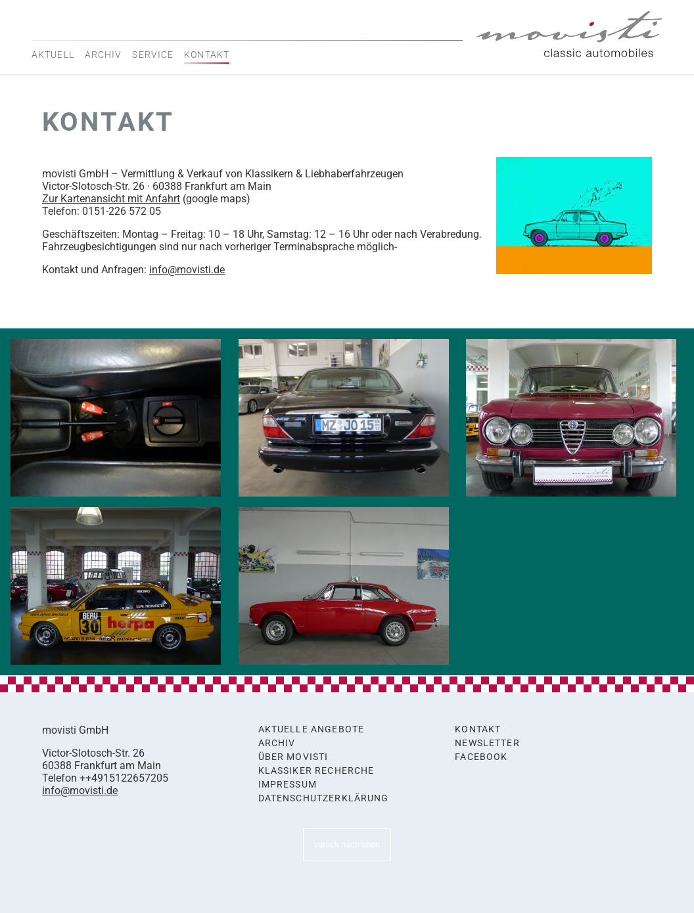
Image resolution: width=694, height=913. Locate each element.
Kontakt (206, 54)
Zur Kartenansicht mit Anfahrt (111, 198)
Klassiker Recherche (316, 770)
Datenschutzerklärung (323, 798)
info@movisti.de (187, 269)
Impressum (287, 784)
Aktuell (53, 54)
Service (153, 54)
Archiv (103, 54)
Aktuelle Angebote (311, 729)
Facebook (481, 757)
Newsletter (487, 743)
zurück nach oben (347, 844)
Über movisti (293, 757)
